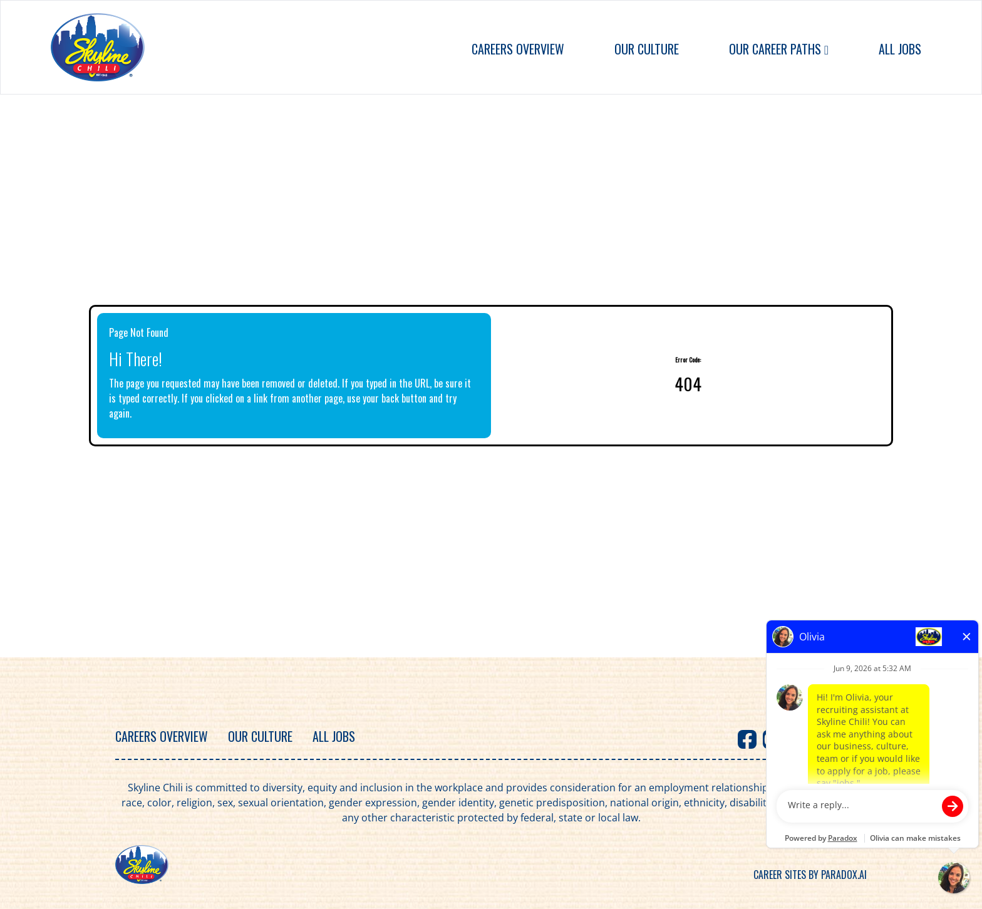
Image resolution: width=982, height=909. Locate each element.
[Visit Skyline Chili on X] (797, 739)
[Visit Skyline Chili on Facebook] (747, 739)
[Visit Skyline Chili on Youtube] (772, 739)
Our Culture (646, 48)
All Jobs (900, 48)
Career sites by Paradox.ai (810, 874)
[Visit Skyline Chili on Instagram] (822, 739)
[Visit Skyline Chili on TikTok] (847, 739)
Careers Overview (518, 48)
